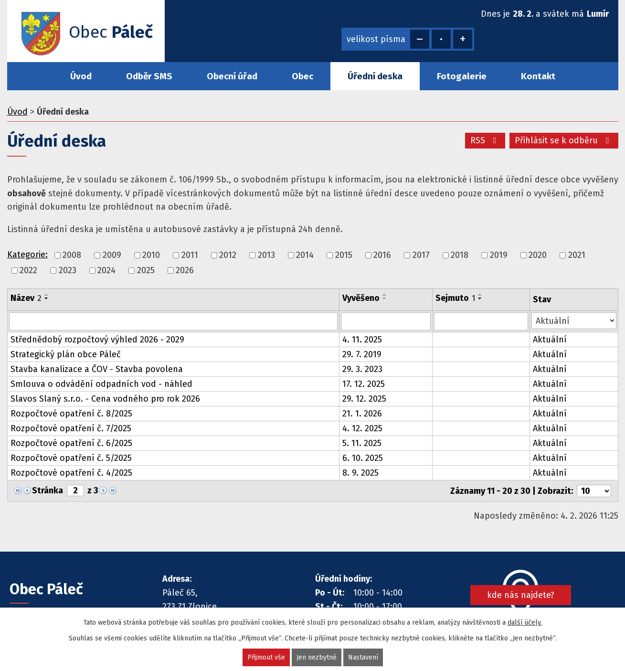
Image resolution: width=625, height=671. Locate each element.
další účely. (525, 622)
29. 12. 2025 (364, 399)
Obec (302, 76)
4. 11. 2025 (362, 339)
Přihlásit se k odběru (564, 140)
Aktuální (550, 339)
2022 (28, 270)
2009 (112, 255)
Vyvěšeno (361, 298)
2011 (189, 255)
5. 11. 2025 (361, 443)
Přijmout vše (266, 657)
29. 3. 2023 (362, 369)
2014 (305, 255)
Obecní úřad (232, 76)
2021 (576, 255)
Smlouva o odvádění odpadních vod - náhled (101, 384)
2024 (106, 270)
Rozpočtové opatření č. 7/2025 (71, 428)
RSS (485, 140)
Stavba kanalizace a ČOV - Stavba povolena (97, 369)
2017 (421, 255)
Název (26, 298)
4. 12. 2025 (362, 428)
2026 (185, 270)
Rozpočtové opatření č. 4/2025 (71, 473)
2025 (146, 270)
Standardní (441, 39)
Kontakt (538, 76)
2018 (459, 255)
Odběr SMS (149, 76)
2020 (538, 255)
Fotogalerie (462, 76)
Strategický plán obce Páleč (66, 354)
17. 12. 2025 (363, 384)
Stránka (47, 490)
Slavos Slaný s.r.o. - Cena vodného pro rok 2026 (105, 399)
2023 (67, 270)
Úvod (81, 76)
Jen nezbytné (317, 657)
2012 (227, 255)
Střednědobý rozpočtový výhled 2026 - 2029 (97, 339)
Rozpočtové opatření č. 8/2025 (71, 413)
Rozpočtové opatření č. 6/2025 (71, 443)
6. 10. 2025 (362, 458)
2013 (266, 255)
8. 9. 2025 (360, 473)
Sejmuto (455, 298)
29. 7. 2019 (361, 354)
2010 (151, 255)
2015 (343, 255)
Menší (419, 39)
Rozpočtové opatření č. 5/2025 (71, 458)
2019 (499, 255)
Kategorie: (27, 254)
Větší (462, 39)
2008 (72, 255)
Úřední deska (375, 76)
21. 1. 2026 (362, 413)
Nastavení (363, 657)
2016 (382, 255)
